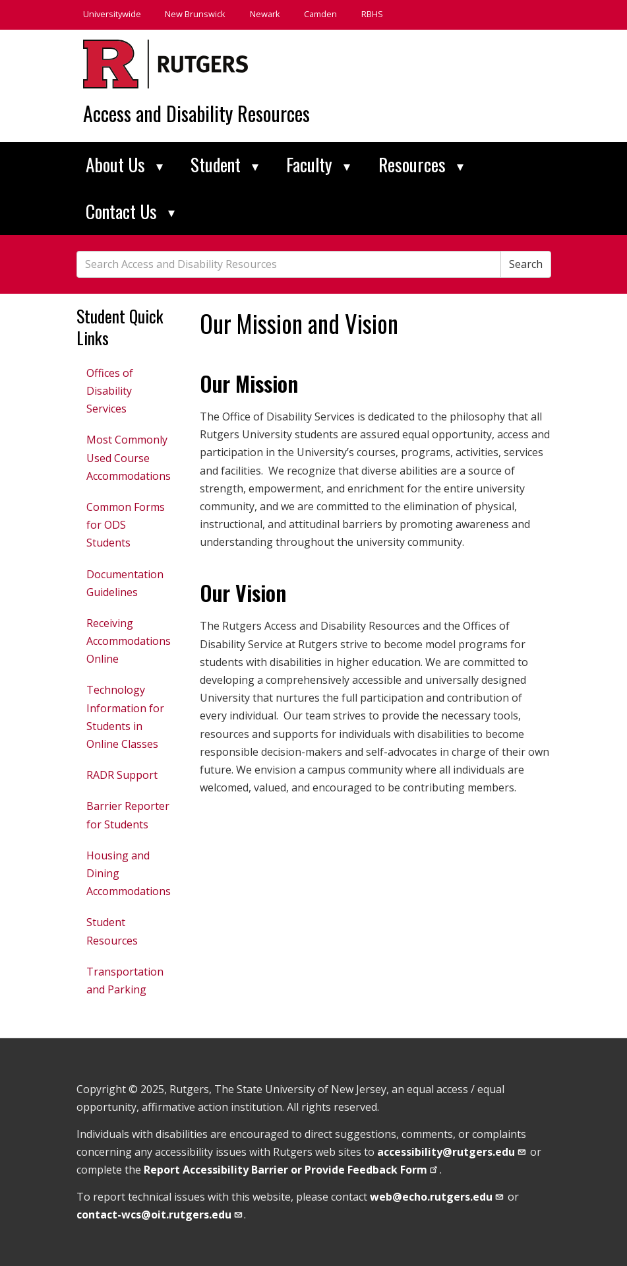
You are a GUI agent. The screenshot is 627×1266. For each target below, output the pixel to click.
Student (224, 164)
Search (526, 264)
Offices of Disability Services (109, 391)
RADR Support (122, 775)
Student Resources (112, 931)
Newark (265, 14)
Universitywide (112, 14)
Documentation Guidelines (125, 583)
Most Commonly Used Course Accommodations (128, 457)
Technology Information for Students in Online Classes (125, 717)
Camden (320, 14)
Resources (420, 164)
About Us (124, 164)
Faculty (318, 164)
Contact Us (130, 211)
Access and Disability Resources (196, 113)
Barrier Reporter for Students (127, 815)
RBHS (372, 14)
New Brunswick (195, 14)
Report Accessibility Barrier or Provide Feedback (292, 1169)
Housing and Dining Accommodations (128, 873)
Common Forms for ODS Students (125, 525)
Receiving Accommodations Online (128, 641)
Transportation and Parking (125, 980)
